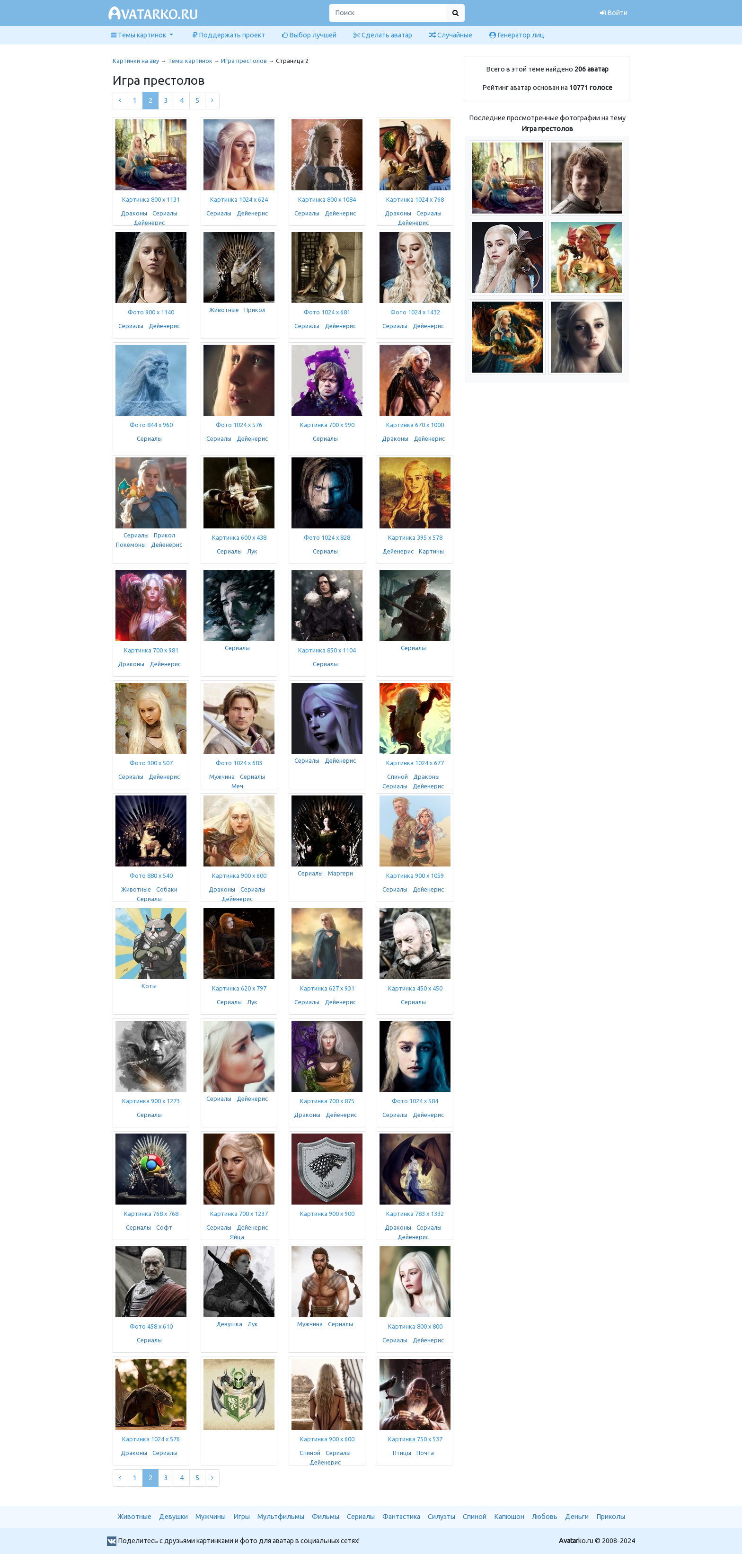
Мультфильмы (280, 1516)
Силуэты (441, 1516)
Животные (224, 309)
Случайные (450, 35)
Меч (237, 786)
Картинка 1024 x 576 (151, 1439)
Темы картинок (190, 60)
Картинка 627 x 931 (327, 988)
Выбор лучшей (309, 35)
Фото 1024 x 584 (415, 1101)
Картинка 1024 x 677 (415, 762)
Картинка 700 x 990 (327, 424)
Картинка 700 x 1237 (239, 1213)
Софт (164, 1227)
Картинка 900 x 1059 (415, 875)
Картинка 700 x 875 (327, 1101)
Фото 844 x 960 (151, 424)
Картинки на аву (136, 60)
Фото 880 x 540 (151, 875)
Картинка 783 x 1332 (415, 1213)
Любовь (544, 1516)
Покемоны (131, 544)
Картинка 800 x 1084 (327, 199)
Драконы (134, 213)
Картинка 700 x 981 (151, 650)
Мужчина (222, 776)
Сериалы (164, 213)
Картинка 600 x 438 (239, 537)
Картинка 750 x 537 (415, 1439)
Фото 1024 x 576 (239, 424)
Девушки (173, 1516)
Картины (431, 551)
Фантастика (401, 1516)
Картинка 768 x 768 (151, 1213)
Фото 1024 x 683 (239, 762)
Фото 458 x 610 (151, 1326)
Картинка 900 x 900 (327, 1213)
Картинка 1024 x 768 (415, 199)
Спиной (397, 776)
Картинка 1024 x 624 (239, 199)
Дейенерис (149, 222)
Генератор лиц (516, 35)
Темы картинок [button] (139, 35)
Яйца (237, 1236)
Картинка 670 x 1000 (415, 424)
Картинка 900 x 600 (239, 875)
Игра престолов (244, 60)
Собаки (166, 889)
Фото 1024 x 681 (327, 312)
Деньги (577, 1516)
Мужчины (210, 1516)
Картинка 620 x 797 (239, 988)
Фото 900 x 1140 (151, 312)
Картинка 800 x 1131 (151, 199)
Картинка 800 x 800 (415, 1326)
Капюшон (509, 1516)
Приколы (610, 1516)
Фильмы (325, 1516)
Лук (252, 551)
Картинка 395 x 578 (415, 537)
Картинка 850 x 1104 (327, 650)
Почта (425, 1452)
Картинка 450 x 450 (415, 988)
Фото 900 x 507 (151, 762)
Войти (613, 13)
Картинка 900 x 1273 (151, 1101)
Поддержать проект (229, 35)
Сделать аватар (382, 35)
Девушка (229, 1324)
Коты (149, 985)
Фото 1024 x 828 (327, 537)
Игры (241, 1516)
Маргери (340, 873)
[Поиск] (388, 13)
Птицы (402, 1452)
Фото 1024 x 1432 (415, 312)
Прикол (254, 309)
